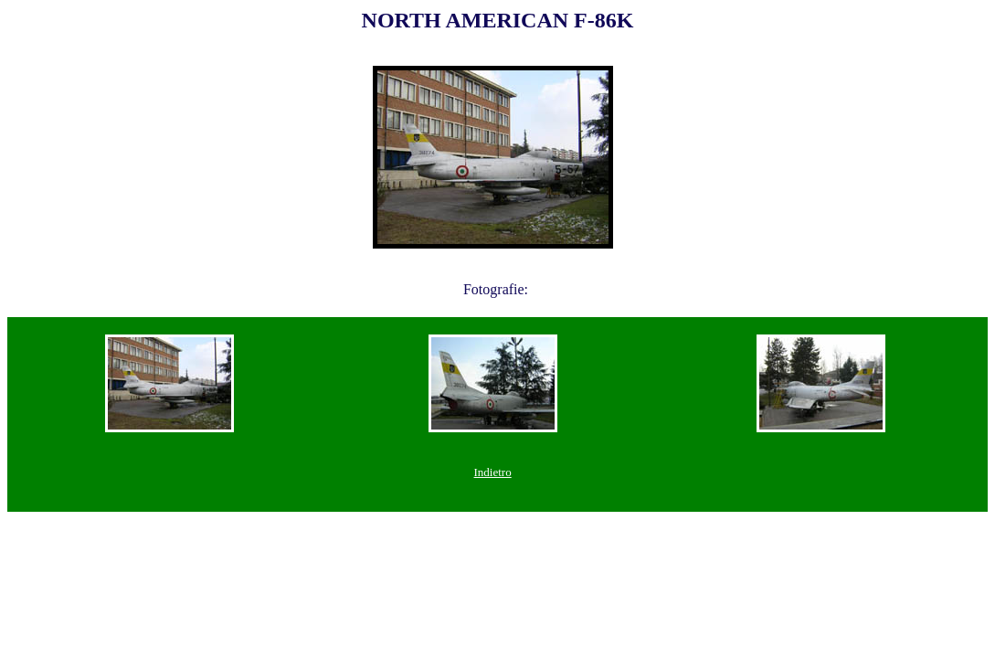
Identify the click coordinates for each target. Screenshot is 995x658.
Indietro (493, 472)
